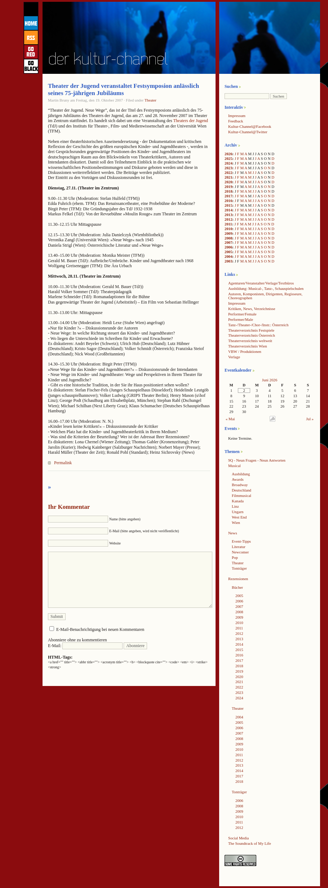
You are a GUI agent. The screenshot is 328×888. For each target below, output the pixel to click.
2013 (228, 214)
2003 (228, 261)
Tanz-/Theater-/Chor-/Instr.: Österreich (258, 325)
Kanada (238, 501)
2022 (228, 172)
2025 (228, 158)
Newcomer (240, 552)
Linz (235, 506)
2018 (228, 191)
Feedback (235, 121)
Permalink (63, 462)
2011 (228, 224)
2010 (228, 229)
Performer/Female (242, 314)
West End (239, 517)
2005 (228, 252)
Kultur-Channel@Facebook (249, 126)
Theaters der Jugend (190, 120)
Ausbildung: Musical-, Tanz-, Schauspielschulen (265, 288)
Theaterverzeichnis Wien (247, 346)
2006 (228, 247)
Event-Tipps (241, 541)
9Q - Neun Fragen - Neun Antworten (256, 460)
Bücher (237, 587)
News (232, 533)
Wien (236, 522)
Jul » (310, 419)
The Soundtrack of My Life (249, 843)
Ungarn (237, 512)
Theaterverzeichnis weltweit (250, 340)
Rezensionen (238, 579)
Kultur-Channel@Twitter (247, 132)
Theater (150, 100)
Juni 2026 (269, 380)
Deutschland (241, 490)
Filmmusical (241, 495)
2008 (228, 238)
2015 (228, 205)
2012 (228, 219)
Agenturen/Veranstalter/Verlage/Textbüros (261, 283)
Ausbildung (241, 474)
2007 (228, 242)
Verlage (234, 357)
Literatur (238, 546)
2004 (228, 256)
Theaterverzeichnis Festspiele (251, 330)
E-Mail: (85, 645)
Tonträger (239, 568)
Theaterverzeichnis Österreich (251, 335)
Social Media (238, 838)
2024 (228, 163)
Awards (238, 479)
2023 (228, 168)
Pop (235, 557)
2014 (228, 210)
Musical (234, 465)
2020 (228, 182)
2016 (228, 200)
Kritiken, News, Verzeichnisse (251, 308)
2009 (228, 233)
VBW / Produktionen (244, 351)
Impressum (236, 115)
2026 (228, 154)
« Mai (230, 419)
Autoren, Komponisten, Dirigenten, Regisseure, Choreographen (265, 296)
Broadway (240, 485)
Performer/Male (240, 319)
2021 (228, 177)
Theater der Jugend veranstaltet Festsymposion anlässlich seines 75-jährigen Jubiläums (123, 89)
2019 (228, 186)
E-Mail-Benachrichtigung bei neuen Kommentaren (100, 629)
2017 (228, 196)
